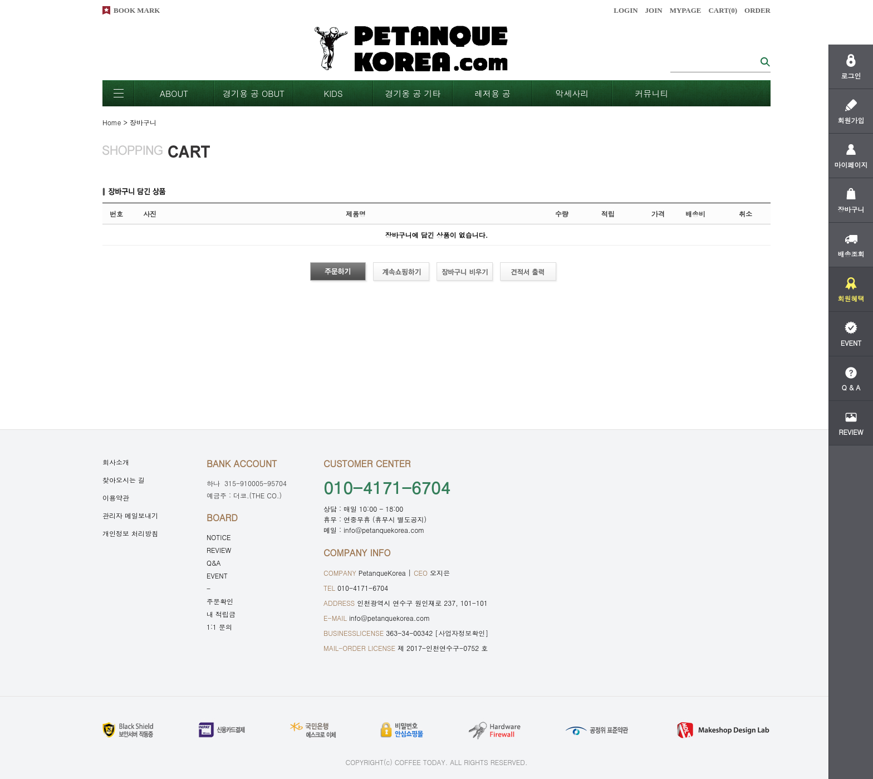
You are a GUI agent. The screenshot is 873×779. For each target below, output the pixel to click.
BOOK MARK (137, 10)
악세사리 (572, 93)
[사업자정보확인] (461, 633)
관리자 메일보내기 (130, 515)
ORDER (757, 10)
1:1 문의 (219, 626)
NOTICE (219, 537)
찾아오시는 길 (123, 479)
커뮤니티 (652, 93)
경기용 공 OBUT (254, 93)
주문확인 (220, 601)
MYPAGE (686, 10)
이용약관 (115, 497)
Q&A (214, 562)
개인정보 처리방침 (130, 533)
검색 (765, 61)
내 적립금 (221, 614)
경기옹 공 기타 (412, 93)
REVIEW (219, 550)
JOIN (654, 10)
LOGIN (625, 10)
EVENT (217, 575)
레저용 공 (492, 93)
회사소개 (115, 462)
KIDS (332, 93)
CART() (722, 10)
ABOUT (174, 93)
